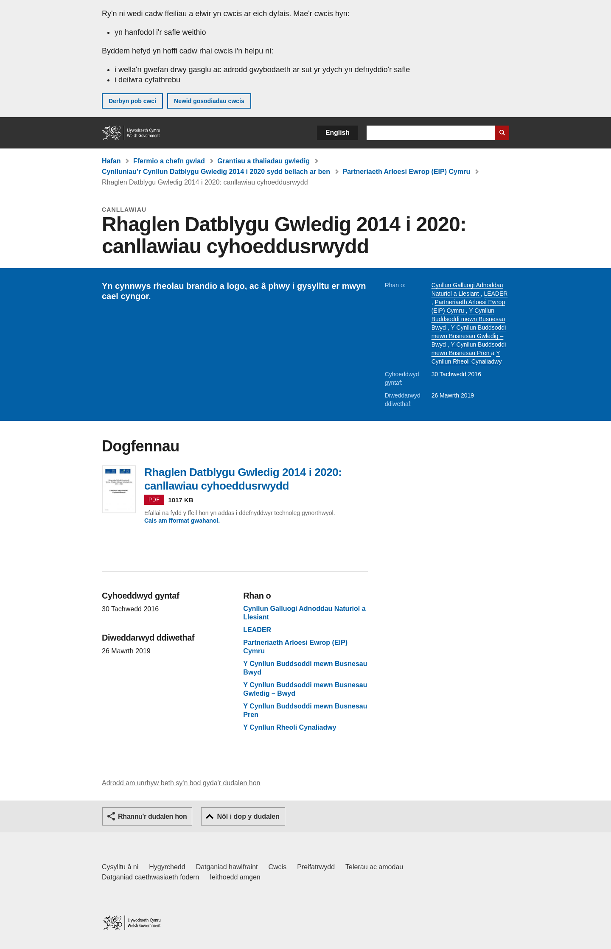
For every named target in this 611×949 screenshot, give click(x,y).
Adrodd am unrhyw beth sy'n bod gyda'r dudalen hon (181, 783)
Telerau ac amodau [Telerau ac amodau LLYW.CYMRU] (374, 867)
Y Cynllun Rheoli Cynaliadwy (289, 727)
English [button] (337, 132)
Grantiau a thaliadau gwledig (263, 161)
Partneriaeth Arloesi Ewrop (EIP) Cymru (406, 171)
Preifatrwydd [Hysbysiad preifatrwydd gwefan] (316, 867)
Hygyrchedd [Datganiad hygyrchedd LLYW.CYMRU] (167, 867)
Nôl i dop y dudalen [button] (248, 816)
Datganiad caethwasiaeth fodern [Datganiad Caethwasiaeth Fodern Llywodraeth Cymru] (150, 877)
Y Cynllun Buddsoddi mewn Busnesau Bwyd (468, 319)
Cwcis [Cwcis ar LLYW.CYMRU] (278, 867)
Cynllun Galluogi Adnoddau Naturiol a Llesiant (304, 613)
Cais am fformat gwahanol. (182, 520)
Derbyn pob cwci (132, 101)
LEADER (495, 293)
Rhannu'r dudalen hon (152, 816)
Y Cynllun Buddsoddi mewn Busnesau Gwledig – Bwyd (469, 336)
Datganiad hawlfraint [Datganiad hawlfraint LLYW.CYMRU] (227, 867)
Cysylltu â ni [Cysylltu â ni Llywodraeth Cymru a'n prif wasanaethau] (120, 867)
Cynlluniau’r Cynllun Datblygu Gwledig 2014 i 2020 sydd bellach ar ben (216, 171)
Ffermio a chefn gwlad (169, 161)
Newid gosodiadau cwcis (209, 101)
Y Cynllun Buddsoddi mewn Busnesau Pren (305, 711)
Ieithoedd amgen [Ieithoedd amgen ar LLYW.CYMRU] (235, 877)
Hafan (111, 161)
